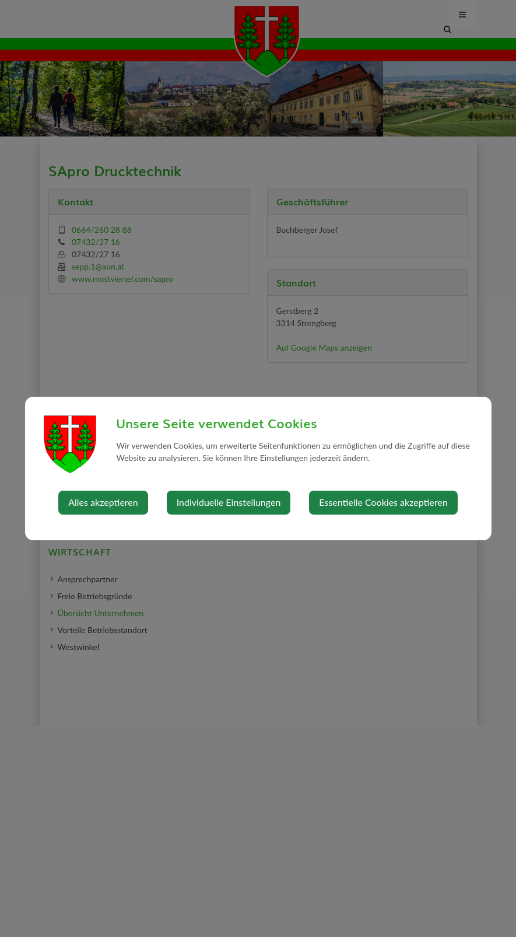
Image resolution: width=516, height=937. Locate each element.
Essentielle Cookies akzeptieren (383, 502)
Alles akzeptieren (103, 502)
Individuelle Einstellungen (229, 502)
